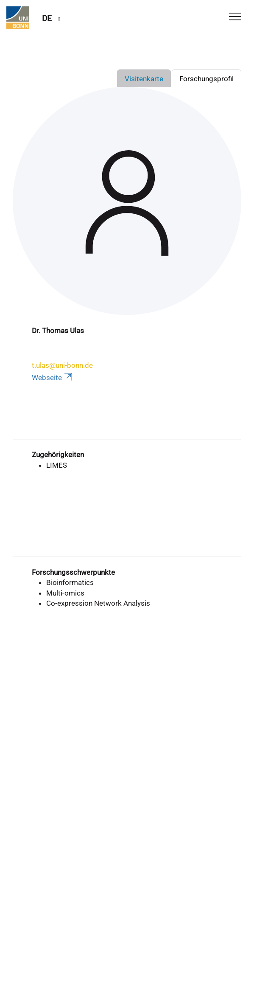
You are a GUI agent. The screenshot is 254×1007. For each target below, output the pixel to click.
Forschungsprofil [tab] (206, 78)
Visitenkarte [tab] (144, 78)
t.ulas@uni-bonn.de (62, 365)
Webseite (52, 377)
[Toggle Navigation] (235, 17)
